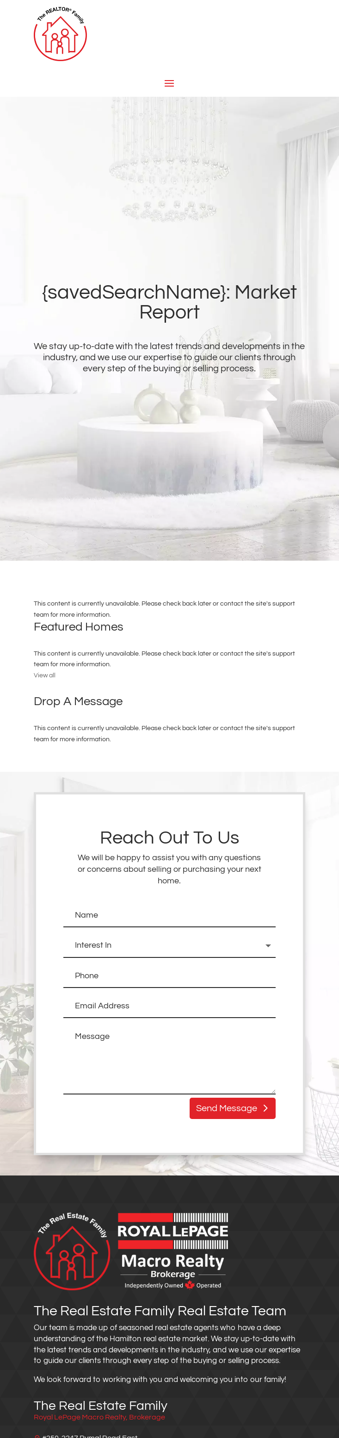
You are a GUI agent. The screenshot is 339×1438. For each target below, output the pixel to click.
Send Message (226, 1108)
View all (44, 675)
